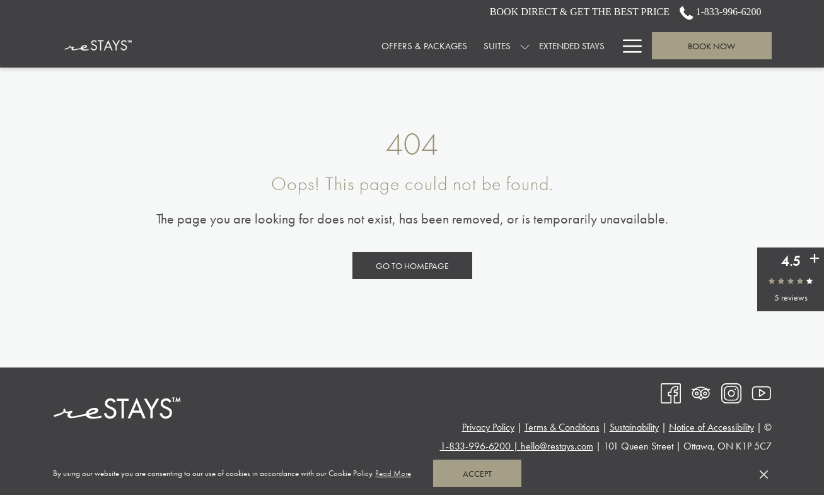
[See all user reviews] (814, 258)
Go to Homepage (412, 265)
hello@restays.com (557, 446)
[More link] (627, 46)
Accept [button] (477, 473)
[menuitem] (325, 46)
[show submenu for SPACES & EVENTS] (607, 46)
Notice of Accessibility (711, 427)
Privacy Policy (488, 427)
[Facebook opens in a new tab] (671, 392)
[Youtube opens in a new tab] (761, 392)
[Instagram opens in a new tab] (731, 392)
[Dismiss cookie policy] (764, 473)
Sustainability (634, 427)
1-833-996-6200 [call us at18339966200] (721, 11)
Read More (394, 473)
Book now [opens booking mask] (711, 46)
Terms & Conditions (562, 427)
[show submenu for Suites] (425, 46)
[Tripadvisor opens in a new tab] (701, 392)
